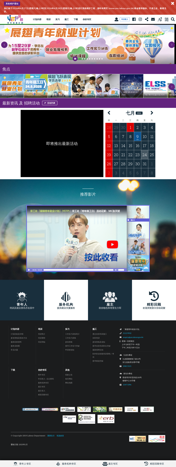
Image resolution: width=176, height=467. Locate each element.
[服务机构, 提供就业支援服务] (66, 300)
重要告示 (51, 436)
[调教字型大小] (159, 19)
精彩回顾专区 (43, 395)
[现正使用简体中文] (166, 19)
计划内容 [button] (37, 19)
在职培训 (96, 338)
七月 (130, 113)
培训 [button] (48, 19)
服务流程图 (15, 346)
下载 (76, 19)
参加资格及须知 (98, 342)
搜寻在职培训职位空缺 (101, 346)
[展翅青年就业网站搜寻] (173, 19)
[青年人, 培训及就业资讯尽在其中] (22, 300)
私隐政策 (60, 436)
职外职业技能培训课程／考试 (103, 355)
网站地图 (68, 383)
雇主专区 (41, 387)
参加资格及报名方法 (19, 338)
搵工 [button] (67, 19)
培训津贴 (41, 342)
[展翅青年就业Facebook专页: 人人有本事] (134, 19)
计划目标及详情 (17, 334)
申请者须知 (69, 350)
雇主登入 (41, 391)
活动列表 (49, 103)
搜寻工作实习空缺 (72, 346)
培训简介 (41, 334)
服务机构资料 (16, 342)
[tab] (79, 58)
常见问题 (14, 350)
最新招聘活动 (97, 350)
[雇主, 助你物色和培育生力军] (110, 300)
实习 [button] (57, 19)
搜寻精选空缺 (97, 361)
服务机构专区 (43, 383)
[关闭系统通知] (172, 3)
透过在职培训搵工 (99, 334)
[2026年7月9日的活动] (137, 136)
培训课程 (41, 338)
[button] (4, 45)
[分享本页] (146, 19)
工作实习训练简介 (72, 334)
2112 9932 (127, 333)
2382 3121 (127, 366)
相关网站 (68, 379)
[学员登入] (122, 19)
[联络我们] (153, 19)
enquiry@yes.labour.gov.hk (133, 337)
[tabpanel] (88, 44)
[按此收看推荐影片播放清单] (88, 238)
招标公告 (68, 375)
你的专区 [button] (87, 19)
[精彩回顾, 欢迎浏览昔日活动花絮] (154, 300)
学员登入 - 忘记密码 (46, 379)
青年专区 (41, 375)
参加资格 (68, 342)
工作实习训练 (70, 338)
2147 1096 (127, 385)
